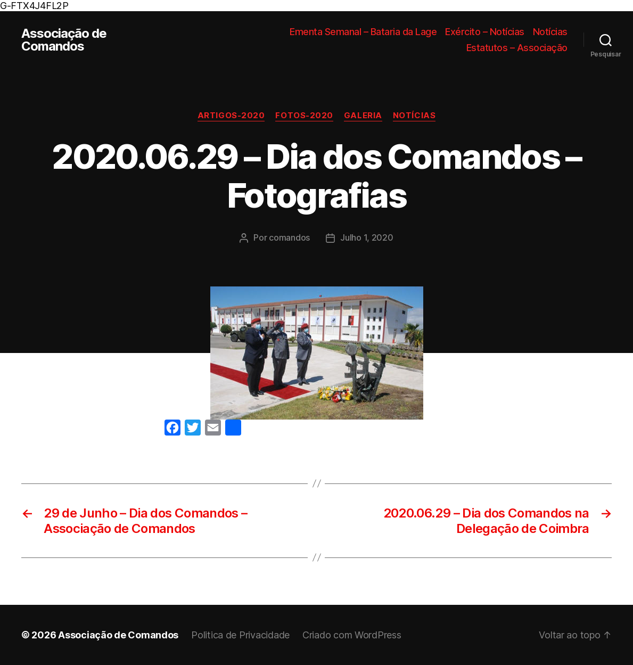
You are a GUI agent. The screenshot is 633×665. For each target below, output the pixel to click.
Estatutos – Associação (517, 47)
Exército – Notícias (484, 31)
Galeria (363, 115)
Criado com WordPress (351, 635)
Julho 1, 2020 (366, 237)
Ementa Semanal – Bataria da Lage (363, 31)
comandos (289, 237)
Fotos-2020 (304, 115)
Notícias (550, 31)
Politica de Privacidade (240, 635)
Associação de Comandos (63, 40)
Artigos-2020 (231, 115)
